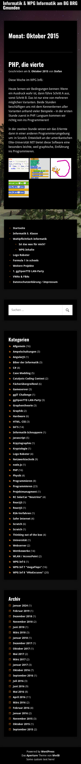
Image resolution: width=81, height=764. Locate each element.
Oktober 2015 (21, 724)
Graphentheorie (23, 405)
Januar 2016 (20, 713)
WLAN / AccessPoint (25, 556)
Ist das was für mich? (32, 244)
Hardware (19, 416)
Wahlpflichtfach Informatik (30, 238)
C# (14, 367)
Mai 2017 (18, 654)
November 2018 (23, 621)
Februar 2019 (21, 610)
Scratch (17, 524)
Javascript (19, 437)
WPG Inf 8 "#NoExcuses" (28, 572)
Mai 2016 (18, 691)
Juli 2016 (18, 680)
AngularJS (19, 357)
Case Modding (22, 373)
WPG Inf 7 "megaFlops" (27, 567)
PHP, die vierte (26, 64)
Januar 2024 (20, 605)
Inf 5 (16, 427)
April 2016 (19, 697)
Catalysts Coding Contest (28, 378)
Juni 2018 (19, 627)
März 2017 (19, 659)
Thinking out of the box (27, 534)
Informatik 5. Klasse (25, 233)
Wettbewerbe (21, 550)
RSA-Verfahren (22, 513)
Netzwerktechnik (23, 459)
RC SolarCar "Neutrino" (27, 497)
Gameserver (20, 389)
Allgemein (19, 346)
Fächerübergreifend (25, 383)
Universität (20, 540)
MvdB (56, 755)
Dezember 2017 (22, 643)
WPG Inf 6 (19, 561)
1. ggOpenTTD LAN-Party (28, 271)
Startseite (19, 228)
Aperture (32, 755)
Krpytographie (22, 443)
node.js (17, 464)
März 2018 (19, 632)
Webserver (19, 545)
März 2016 (19, 702)
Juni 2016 (19, 686)
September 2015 (23, 729)
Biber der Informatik (26, 362)
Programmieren (22, 480)
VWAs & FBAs (21, 276)
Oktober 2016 (21, 670)
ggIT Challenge (22, 394)
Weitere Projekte (23, 265)
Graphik (18, 410)
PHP (15, 470)
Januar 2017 (20, 664)
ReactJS (17, 502)
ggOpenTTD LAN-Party (27, 400)
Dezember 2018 (22, 616)
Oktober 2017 (21, 648)
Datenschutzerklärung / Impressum (35, 281)
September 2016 (23, 675)
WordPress (47, 751)
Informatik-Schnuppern (27, 432)
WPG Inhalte (26, 249)
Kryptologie (20, 448)
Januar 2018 (20, 637)
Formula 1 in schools (26, 260)
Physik (17, 475)
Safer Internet (21, 518)
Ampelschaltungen (24, 351)
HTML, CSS (19, 421)
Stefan (58, 71)
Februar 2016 (21, 707)
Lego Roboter (21, 255)
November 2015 (23, 718)
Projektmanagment (25, 491)
